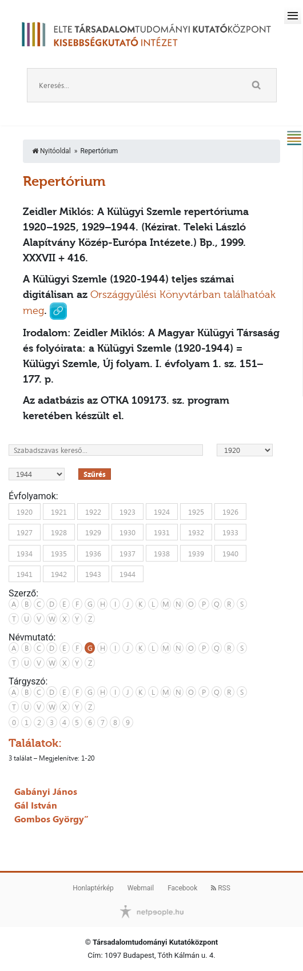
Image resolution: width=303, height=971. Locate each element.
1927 (25, 532)
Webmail (140, 888)
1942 (59, 574)
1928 (59, 532)
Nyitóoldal (51, 151)
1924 (162, 511)
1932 (196, 532)
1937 (127, 553)
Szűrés (94, 474)
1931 (162, 532)
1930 (127, 532)
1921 (59, 511)
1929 (93, 532)
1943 (93, 574)
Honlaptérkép (93, 888)
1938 (162, 553)
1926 (230, 511)
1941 (25, 574)
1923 (127, 511)
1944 (127, 574)
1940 (230, 553)
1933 (230, 532)
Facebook (182, 888)
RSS (220, 888)
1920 (25, 511)
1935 (59, 553)
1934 (25, 553)
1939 (196, 553)
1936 (93, 553)
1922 (93, 511)
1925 (196, 511)
